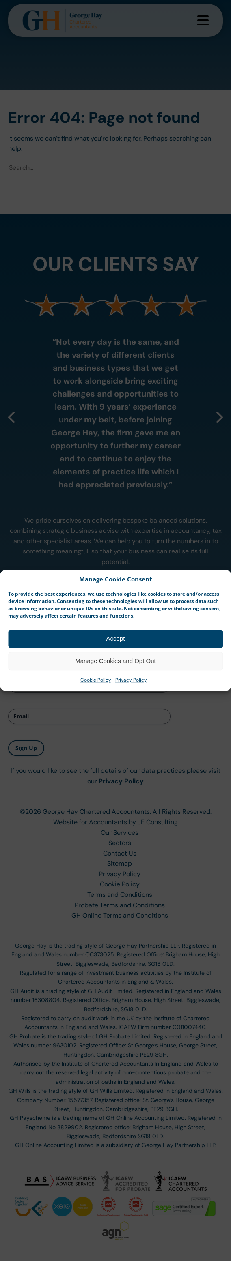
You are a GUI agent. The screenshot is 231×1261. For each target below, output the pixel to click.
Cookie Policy (95, 691)
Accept (115, 650)
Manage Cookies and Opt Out (115, 672)
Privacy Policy (131, 691)
